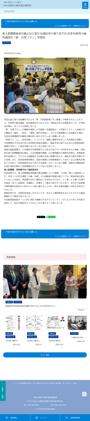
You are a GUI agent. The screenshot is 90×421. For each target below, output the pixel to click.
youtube (52, 391)
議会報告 (14, 417)
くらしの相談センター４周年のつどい (70, 25)
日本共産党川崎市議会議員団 (17, 5)
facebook (45, 391)
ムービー (44, 417)
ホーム (15, 383)
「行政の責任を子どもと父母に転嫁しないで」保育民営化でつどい (22, 21)
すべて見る (45, 355)
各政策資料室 (75, 417)
